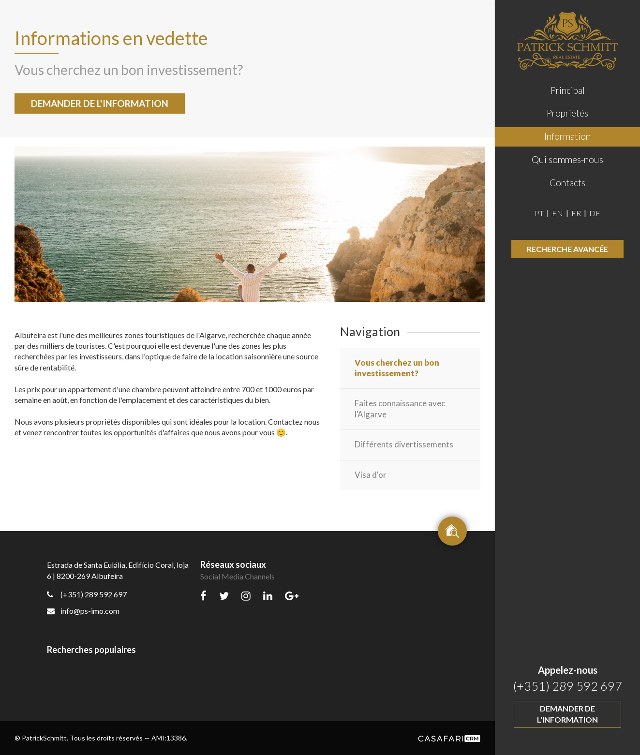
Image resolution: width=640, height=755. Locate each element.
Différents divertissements (404, 444)
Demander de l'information (567, 714)
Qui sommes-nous (567, 159)
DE (594, 213)
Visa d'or (371, 475)
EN (558, 213)
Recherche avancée (567, 248)
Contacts (567, 182)
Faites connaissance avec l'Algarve (400, 408)
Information (567, 136)
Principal (568, 90)
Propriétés (567, 112)
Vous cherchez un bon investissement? (397, 367)
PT (540, 213)
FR (576, 213)
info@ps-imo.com (83, 610)
